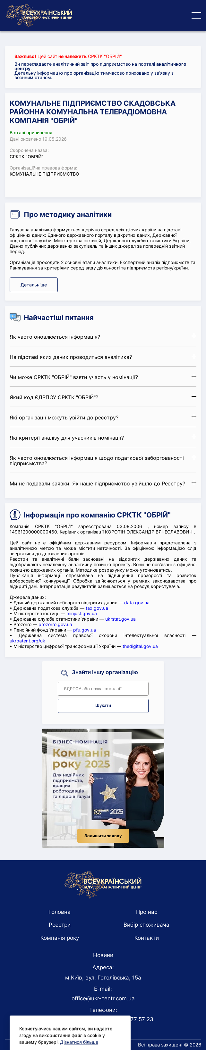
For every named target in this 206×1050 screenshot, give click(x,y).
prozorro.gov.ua (55, 624)
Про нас (146, 912)
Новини (103, 955)
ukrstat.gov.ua (120, 619)
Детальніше (34, 284)
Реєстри (60, 925)
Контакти (146, 938)
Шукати (103, 705)
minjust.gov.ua (81, 613)
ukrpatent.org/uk (27, 640)
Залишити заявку (103, 835)
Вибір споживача (146, 925)
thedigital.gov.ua (140, 646)
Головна (59, 912)
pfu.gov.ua (84, 629)
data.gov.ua (137, 602)
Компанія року (59, 938)
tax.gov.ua (97, 608)
